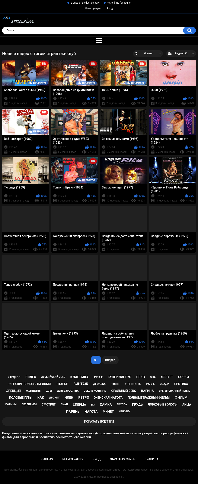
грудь (137, 405)
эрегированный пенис (174, 390)
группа (122, 404)
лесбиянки (29, 404)
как (40, 398)
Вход (110, 8)
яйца (186, 405)
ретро (83, 398)
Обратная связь (122, 459)
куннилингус (119, 377)
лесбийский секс (53, 376)
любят (115, 384)
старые (62, 384)
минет (108, 411)
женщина (133, 384)
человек (124, 411)
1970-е (150, 383)
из (93, 404)
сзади (164, 383)
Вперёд (110, 360)
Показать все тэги (99, 421)
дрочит (54, 397)
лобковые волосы (163, 404)
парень (73, 412)
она (153, 377)
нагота (91, 412)
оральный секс (123, 391)
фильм (181, 398)
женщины (33, 390)
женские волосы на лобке (30, 384)
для (49, 390)
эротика (181, 384)
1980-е (98, 377)
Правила (151, 459)
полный (10, 404)
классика (79, 377)
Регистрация (93, 8)
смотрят (49, 404)
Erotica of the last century (84, 2)
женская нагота (108, 398)
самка (106, 405)
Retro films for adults (119, 2)
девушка (99, 384)
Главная (46, 459)
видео (30, 377)
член (69, 398)
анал (64, 404)
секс (140, 377)
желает (167, 377)
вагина (147, 391)
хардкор (14, 377)
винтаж (81, 384)
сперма (79, 405)
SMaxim (91, 476)
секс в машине (95, 390)
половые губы (20, 397)
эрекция (13, 391)
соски (183, 377)
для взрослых (68, 390)
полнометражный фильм (149, 397)
